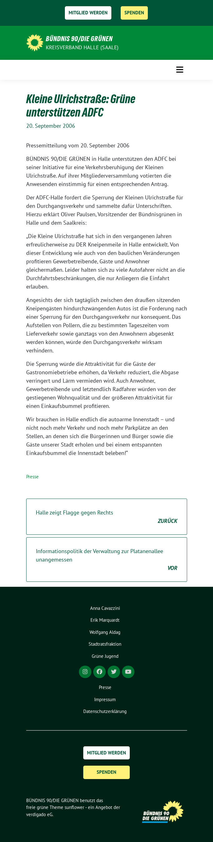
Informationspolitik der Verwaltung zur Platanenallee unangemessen (106, 560)
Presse (32, 477)
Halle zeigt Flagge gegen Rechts (106, 517)
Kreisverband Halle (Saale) (82, 47)
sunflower (74, 807)
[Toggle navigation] (179, 70)
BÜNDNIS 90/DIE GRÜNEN (79, 39)
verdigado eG (39, 814)
